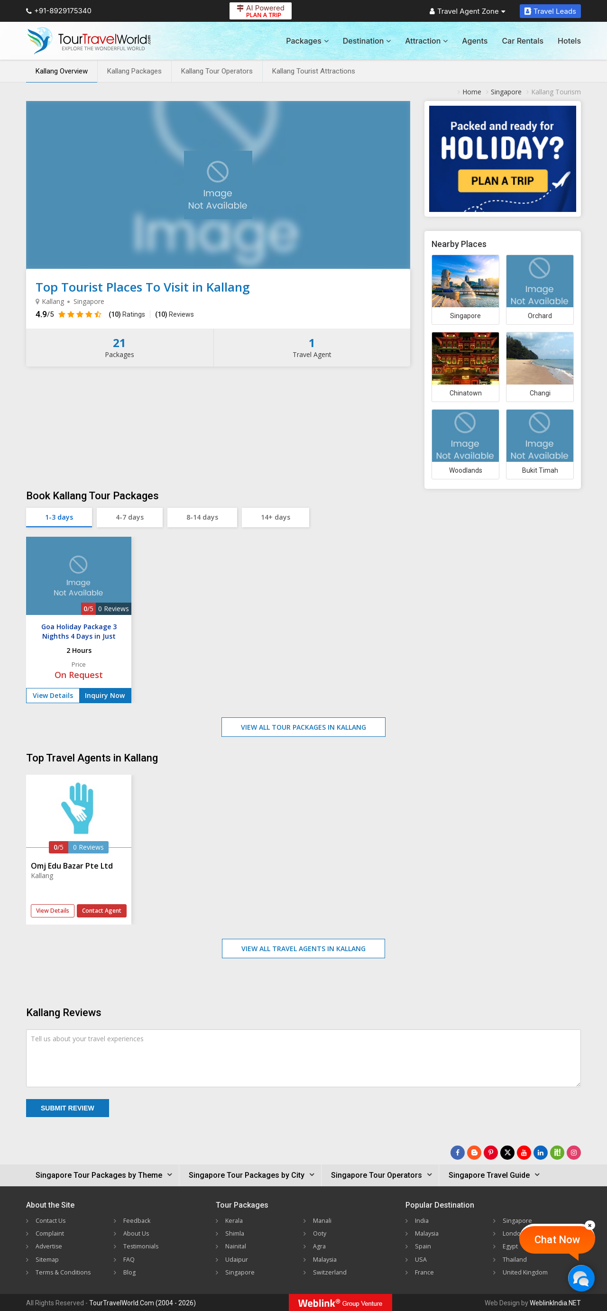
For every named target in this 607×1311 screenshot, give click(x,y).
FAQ (130, 1258)
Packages (307, 41)
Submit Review (67, 1108)
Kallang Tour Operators (217, 71)
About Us (137, 1233)
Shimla (235, 1233)
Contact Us (53, 1220)
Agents (474, 41)
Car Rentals (522, 41)
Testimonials (143, 1245)
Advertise (50, 1245)
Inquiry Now (105, 695)
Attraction (426, 41)
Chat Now (557, 1240)
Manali (323, 1220)
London (514, 1233)
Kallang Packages (134, 71)
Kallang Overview (62, 71)
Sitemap (48, 1258)
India (422, 1220)
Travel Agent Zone (468, 11)
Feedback (138, 1220)
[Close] (590, 1225)
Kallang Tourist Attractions (313, 71)
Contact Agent (101, 911)
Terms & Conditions (66, 1271)
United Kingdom (527, 1271)
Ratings (127, 314)
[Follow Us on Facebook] (458, 1153)
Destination (367, 41)
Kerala (235, 1220)
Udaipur (237, 1258)
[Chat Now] (581, 1278)
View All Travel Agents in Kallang (303, 948)
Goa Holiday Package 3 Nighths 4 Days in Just (79, 631)
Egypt (511, 1245)
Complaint (51, 1233)
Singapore (240, 1271)
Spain (423, 1245)
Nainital (236, 1245)
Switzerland (330, 1271)
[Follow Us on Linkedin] (540, 1153)
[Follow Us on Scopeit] (557, 1153)
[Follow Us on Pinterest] (491, 1153)
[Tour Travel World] (89, 41)
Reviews (174, 314)
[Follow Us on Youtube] (524, 1153)
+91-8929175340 (59, 10)
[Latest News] (474, 1153)
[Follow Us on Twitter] (507, 1153)
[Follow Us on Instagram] (574, 1153)
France (425, 1271)
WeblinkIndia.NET (555, 1302)
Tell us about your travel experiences (87, 1038)
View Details (53, 695)
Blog (130, 1271)
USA (421, 1258)
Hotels (569, 41)
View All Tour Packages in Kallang (303, 727)
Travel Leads (550, 11)
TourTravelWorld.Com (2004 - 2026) (142, 1302)
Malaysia (326, 1258)
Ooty (320, 1233)
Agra (320, 1245)
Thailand (516, 1258)
